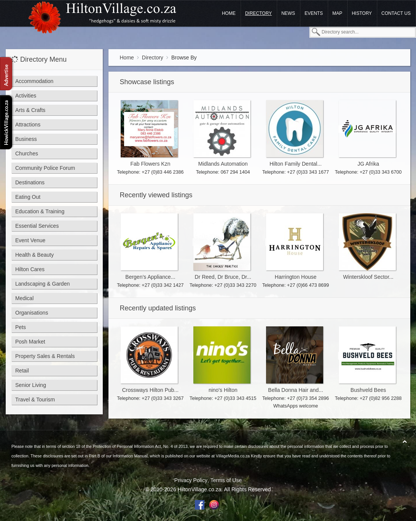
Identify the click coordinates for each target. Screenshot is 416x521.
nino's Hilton (223, 390)
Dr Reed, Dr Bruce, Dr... (223, 277)
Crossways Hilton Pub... (150, 390)
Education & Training (39, 211)
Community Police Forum (45, 168)
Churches (26, 153)
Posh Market (30, 342)
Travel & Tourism (35, 399)
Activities (25, 96)
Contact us (396, 13)
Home (229, 13)
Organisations (31, 313)
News (288, 13)
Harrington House (296, 277)
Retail (22, 371)
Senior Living (30, 385)
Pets (20, 327)
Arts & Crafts (30, 110)
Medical (24, 298)
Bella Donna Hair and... (295, 390)
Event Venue (30, 240)
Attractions (27, 124)
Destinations (30, 182)
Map (337, 13)
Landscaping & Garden (42, 284)
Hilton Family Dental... (295, 164)
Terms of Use (226, 480)
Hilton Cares (30, 269)
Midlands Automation (223, 164)
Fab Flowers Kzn (150, 164)
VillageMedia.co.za (233, 456)
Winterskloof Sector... (368, 277)
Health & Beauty (34, 255)
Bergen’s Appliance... (150, 277)
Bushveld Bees (368, 390)
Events (313, 13)
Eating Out (27, 197)
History (362, 13)
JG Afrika (368, 164)
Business (26, 139)
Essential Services (37, 226)
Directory (258, 13)
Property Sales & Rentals (45, 356)
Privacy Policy (190, 480)
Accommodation (34, 81)
